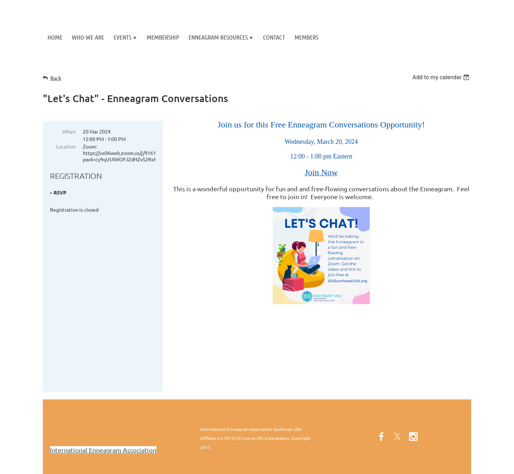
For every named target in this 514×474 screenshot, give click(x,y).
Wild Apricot (386, 465)
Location (66, 146)
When (69, 131)
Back (55, 78)
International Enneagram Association (103, 419)
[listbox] (441, 77)
